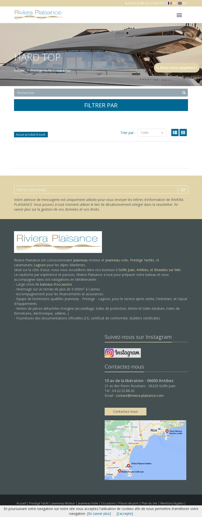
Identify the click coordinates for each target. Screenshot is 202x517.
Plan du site (150, 503)
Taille (152, 132)
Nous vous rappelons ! (176, 67)
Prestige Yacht (39, 503)
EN (182, 3)
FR (172, 3)
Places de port (129, 503)
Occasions (108, 503)
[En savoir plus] (99, 513)
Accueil (21, 503)
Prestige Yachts (142, 260)
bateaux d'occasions (56, 284)
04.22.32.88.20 (138, 3)
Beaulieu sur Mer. (167, 269)
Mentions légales (172, 503)
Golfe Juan (126, 269)
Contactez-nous (125, 411)
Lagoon (40, 265)
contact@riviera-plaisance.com (140, 395)
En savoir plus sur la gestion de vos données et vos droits (96, 207)
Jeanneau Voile (88, 503)
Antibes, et (145, 269)
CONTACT (158, 3)
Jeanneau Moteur (64, 503)
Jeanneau (80, 260)
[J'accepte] (125, 513)
